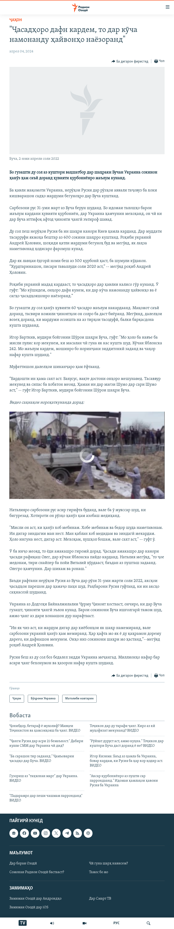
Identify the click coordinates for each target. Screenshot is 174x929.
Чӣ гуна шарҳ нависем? (108, 863)
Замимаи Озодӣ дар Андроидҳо (35, 899)
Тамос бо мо (98, 872)
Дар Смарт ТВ (100, 899)
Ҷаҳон (15, 20)
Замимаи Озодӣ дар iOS (28, 907)
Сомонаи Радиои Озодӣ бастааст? (36, 872)
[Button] (130, 61)
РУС (116, 923)
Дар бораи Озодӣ (23, 863)
